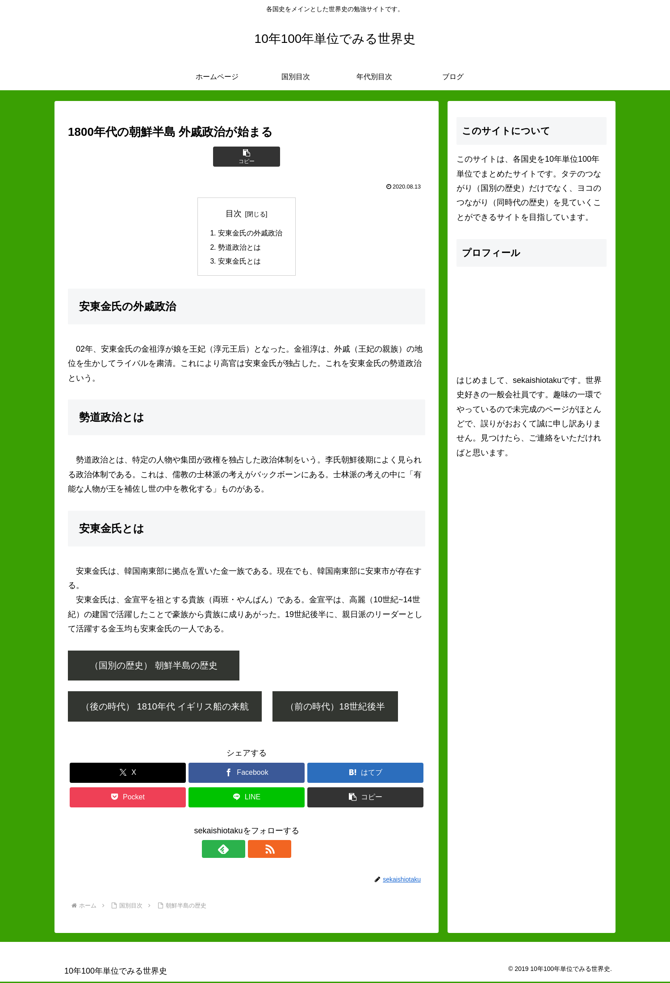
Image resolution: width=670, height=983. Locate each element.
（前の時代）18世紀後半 (335, 708)
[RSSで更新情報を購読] (257, 850)
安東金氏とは (239, 262)
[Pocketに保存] (128, 799)
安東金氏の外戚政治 (250, 234)
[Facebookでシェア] (246, 774)
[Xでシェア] (128, 774)
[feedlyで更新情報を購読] (236, 850)
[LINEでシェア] (246, 799)
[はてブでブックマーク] (365, 774)
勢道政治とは (239, 248)
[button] (246, 157)
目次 (234, 213)
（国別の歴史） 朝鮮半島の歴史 (162, 667)
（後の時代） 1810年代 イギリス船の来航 (165, 708)
